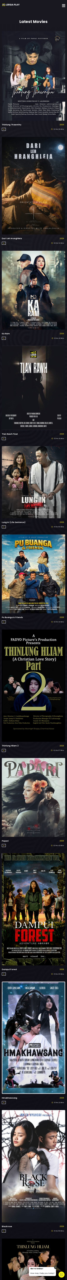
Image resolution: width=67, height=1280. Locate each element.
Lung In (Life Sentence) (13, 522)
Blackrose (7, 1226)
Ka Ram (6, 333)
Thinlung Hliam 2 (10, 745)
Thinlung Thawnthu (11, 124)
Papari (5, 841)
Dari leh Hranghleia (12, 238)
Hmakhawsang (9, 1098)
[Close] (55, 1267)
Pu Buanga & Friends (12, 617)
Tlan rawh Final (10, 434)
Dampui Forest (9, 969)
